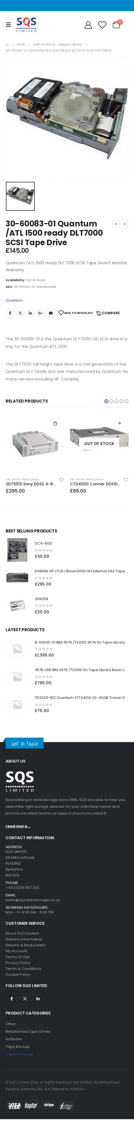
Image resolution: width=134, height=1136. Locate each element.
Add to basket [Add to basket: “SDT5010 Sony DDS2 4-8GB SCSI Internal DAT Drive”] (55, 423)
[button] (106, 401)
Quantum (14, 300)
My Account (16, 951)
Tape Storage (30, 479)
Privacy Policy (18, 962)
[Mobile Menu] (10, 24)
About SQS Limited (22, 933)
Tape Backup (18, 1046)
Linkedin (38, 998)
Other (11, 1024)
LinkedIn (30, 313)
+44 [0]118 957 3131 (22, 887)
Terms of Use (18, 957)
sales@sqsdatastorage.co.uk (33, 900)
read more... (18, 826)
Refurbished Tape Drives (28, 1031)
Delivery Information (24, 939)
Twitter (20, 313)
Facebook (10, 313)
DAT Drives (13, 479)
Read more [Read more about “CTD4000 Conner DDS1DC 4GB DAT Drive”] (119, 423)
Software (14, 1039)
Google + (40, 313)
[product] (35, 443)
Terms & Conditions (23, 968)
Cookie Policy (18, 974)
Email (50, 313)
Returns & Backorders (25, 945)
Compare (111, 313)
